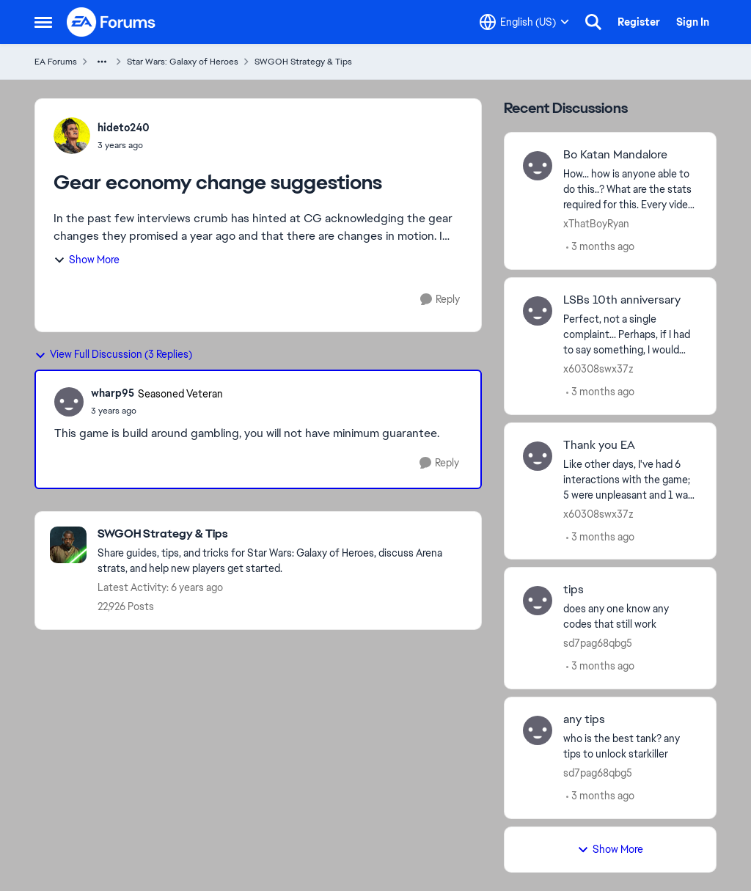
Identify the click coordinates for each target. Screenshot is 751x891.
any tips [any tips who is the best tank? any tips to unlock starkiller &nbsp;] (584, 719)
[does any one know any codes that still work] (630, 616)
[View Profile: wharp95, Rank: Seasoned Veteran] (69, 402)
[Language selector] (524, 22)
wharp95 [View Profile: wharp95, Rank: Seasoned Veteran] (112, 393)
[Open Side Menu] (43, 22)
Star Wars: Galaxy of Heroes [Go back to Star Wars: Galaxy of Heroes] (182, 61)
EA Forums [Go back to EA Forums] (55, 61)
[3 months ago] (600, 246)
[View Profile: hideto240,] (72, 135)
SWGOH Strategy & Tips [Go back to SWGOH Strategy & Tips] (303, 61)
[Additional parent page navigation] (102, 61)
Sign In (692, 22)
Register (639, 22)
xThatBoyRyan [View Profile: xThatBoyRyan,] (596, 223)
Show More (87, 259)
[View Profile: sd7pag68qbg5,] (537, 600)
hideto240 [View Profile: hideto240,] (124, 127)
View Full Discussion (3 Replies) (113, 354)
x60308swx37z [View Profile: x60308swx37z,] (598, 368)
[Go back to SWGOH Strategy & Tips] (282, 534)
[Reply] (440, 299)
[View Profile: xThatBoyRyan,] (537, 165)
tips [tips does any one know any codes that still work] (573, 589)
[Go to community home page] (111, 22)
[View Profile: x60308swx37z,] (537, 311)
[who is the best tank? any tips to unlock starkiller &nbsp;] (630, 746)
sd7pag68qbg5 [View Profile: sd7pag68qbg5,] (597, 643)
